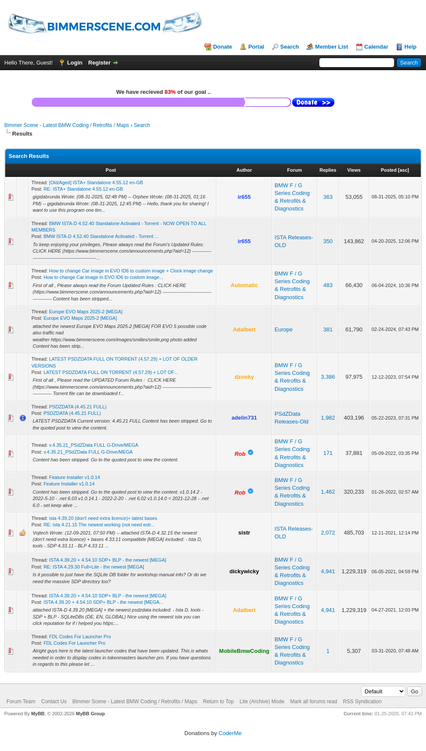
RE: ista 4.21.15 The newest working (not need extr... (98, 524)
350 (328, 241)
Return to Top (218, 701)
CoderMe (230, 733)
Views (354, 170)
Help (410, 46)
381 (328, 329)
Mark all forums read (313, 701)
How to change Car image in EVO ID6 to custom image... (103, 277)
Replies (328, 170)
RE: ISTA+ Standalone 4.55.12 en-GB (83, 189)
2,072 (328, 532)
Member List (331, 46)
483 (328, 285)
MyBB (37, 713)
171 (328, 453)
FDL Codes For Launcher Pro (80, 636)
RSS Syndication (362, 701)
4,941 (328, 571)
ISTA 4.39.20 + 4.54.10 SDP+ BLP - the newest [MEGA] (107, 559)
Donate (222, 46)
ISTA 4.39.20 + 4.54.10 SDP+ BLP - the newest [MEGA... (103, 602)
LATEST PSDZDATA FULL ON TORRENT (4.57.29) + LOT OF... (110, 372)
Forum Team (20, 701)
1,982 (328, 417)
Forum (294, 170)
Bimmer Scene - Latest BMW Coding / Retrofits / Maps (66, 125)
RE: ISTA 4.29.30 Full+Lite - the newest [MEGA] (93, 566)
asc (403, 170)
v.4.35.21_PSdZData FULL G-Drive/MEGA (93, 445)
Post (111, 170)
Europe (284, 329)
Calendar (376, 46)
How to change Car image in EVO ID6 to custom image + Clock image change (131, 270)
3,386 (328, 377)
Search (289, 46)
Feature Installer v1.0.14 (74, 477)
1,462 (328, 491)
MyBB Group (90, 713)
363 (328, 197)
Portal (256, 46)
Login (74, 62)
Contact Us (53, 701)
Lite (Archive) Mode (262, 701)
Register (99, 62)
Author (244, 170)
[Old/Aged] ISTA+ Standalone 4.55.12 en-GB (96, 182)
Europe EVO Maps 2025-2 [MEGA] (86, 311)
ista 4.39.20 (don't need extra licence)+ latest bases (103, 518)
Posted (389, 170)
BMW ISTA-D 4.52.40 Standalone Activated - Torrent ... (100, 236)
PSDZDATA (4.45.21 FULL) (77, 406)
